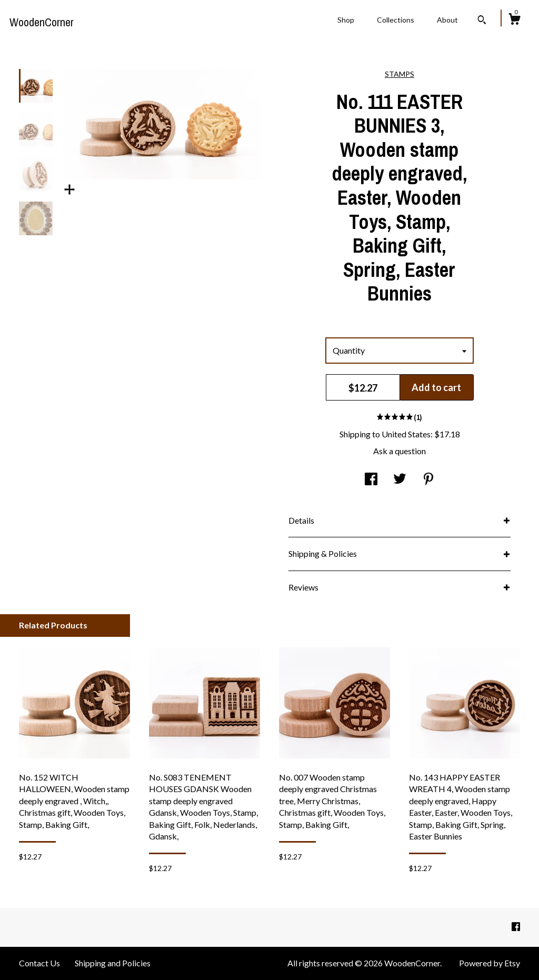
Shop (345, 19)
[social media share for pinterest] (428, 479)
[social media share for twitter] (400, 479)
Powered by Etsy (489, 963)
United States (406, 434)
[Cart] (514, 20)
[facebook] (516, 927)
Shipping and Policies (113, 963)
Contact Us (39, 963)
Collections (395, 19)
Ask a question (399, 451)
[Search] (482, 21)
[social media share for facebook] (371, 479)
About (447, 19)
